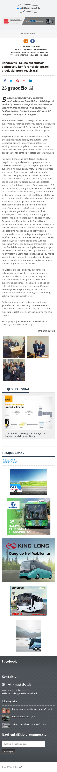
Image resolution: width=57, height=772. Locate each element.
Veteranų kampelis (19, 55)
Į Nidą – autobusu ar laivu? (26, 724)
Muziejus (44, 55)
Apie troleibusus (20, 716)
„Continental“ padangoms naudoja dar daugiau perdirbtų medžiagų (25, 434)
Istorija (44, 52)
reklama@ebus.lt (19, 684)
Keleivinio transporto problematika (29, 49)
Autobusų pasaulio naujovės (25, 52)
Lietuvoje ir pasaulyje (29, 46)
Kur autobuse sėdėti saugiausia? (29, 709)
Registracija (8, 459)
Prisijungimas (9, 462)
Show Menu (28, 33)
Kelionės (34, 55)
